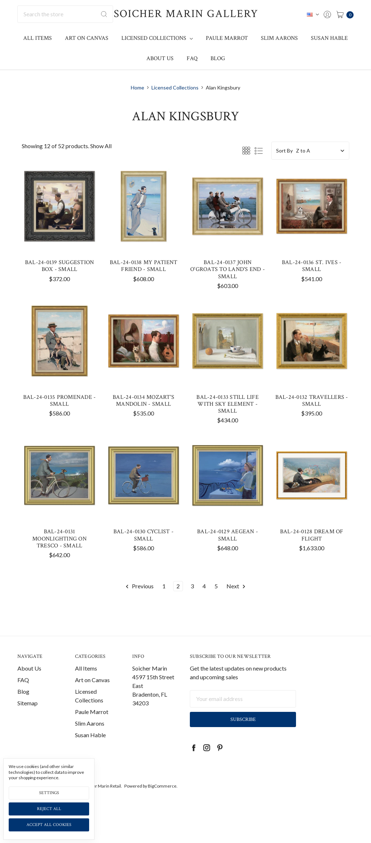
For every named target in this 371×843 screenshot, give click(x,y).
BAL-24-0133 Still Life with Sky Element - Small (227, 404)
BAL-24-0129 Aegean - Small (227, 535)
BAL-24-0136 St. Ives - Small (312, 266)
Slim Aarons (279, 38)
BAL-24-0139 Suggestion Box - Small (59, 266)
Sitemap (27, 719)
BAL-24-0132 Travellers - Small (311, 400)
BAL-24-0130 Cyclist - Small (143, 535)
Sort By (284, 150)
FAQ (192, 58)
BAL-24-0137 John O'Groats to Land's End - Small (227, 269)
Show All (101, 145)
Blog (217, 58)
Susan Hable (329, 38)
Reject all (49, 808)
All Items (37, 38)
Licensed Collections (157, 38)
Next (236, 586)
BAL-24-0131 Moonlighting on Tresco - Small (59, 538)
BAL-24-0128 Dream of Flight (311, 535)
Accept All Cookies (48, 824)
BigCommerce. (163, 802)
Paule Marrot (227, 38)
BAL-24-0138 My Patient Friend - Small (144, 266)
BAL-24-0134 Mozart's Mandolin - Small (143, 400)
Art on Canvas (86, 38)
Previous (139, 586)
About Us (160, 58)
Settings (49, 793)
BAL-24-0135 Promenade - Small (59, 400)
